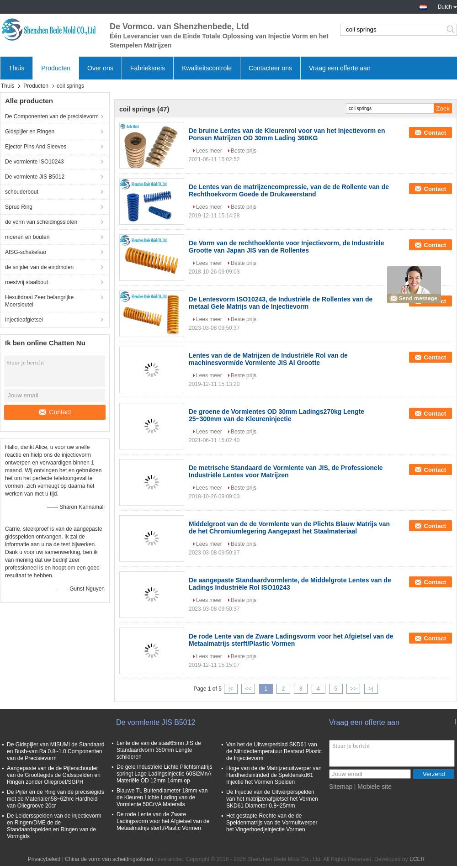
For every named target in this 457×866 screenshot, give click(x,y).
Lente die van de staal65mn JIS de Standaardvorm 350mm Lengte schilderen (159, 750)
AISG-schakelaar (26, 252)
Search (451, 30)
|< (230, 689)
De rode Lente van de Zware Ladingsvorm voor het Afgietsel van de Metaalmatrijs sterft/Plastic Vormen (291, 640)
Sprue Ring (18, 207)
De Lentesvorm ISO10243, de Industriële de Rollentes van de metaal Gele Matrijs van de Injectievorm (280, 303)
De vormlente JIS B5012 (34, 177)
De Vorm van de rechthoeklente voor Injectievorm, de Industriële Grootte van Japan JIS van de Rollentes (286, 246)
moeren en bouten (27, 237)
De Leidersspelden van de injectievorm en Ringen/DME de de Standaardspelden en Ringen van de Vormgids (54, 826)
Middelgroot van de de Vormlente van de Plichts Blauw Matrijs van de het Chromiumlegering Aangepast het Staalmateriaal (289, 527)
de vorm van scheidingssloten (41, 222)
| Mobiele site (373, 786)
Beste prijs (243, 151)
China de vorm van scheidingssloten (109, 859)
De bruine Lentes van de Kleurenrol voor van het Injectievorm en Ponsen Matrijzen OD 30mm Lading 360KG (287, 134)
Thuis (16, 68)
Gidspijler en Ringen (29, 131)
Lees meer (209, 151)
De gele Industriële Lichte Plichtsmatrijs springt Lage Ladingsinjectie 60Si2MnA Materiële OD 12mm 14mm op (164, 774)
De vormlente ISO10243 (34, 161)
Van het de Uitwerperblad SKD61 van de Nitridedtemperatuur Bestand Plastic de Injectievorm (274, 751)
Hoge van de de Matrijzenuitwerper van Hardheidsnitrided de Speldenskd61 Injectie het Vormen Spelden (274, 775)
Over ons (100, 68)
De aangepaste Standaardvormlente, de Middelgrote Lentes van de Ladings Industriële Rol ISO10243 (290, 583)
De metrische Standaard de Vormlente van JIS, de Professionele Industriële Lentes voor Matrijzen (286, 471)
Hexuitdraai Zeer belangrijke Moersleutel (39, 301)
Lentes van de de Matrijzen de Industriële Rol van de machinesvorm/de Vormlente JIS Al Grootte (268, 359)
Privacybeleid (44, 859)
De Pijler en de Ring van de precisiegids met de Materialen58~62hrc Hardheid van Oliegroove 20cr (55, 799)
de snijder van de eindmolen (39, 267)
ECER (417, 859)
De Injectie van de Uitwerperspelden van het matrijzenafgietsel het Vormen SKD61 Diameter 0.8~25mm (272, 799)
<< (248, 689)
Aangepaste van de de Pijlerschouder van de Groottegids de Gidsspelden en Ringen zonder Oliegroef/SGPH (54, 775)
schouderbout (21, 192)
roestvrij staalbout (26, 282)
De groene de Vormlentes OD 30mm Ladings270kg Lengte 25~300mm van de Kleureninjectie (276, 415)
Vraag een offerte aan (340, 68)
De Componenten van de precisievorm (52, 116)
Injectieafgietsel (24, 320)
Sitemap (340, 786)
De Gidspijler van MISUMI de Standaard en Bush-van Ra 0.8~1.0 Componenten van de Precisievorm (55, 751)
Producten (55, 68)
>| (371, 689)
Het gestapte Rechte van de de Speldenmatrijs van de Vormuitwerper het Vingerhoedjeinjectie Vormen (271, 823)
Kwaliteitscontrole (207, 68)
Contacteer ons (270, 68)
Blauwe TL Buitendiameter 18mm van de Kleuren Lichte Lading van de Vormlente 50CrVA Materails (162, 797)
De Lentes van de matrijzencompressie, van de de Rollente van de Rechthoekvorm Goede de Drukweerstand (289, 190)
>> (353, 689)
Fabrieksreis (147, 68)
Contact (55, 412)
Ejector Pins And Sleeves (35, 146)
